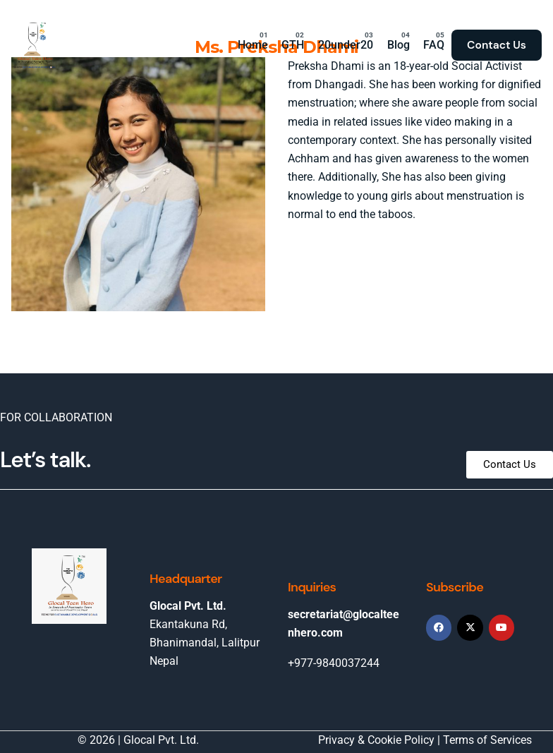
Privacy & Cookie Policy (376, 740)
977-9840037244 (336, 663)
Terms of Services (487, 740)
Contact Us (496, 45)
